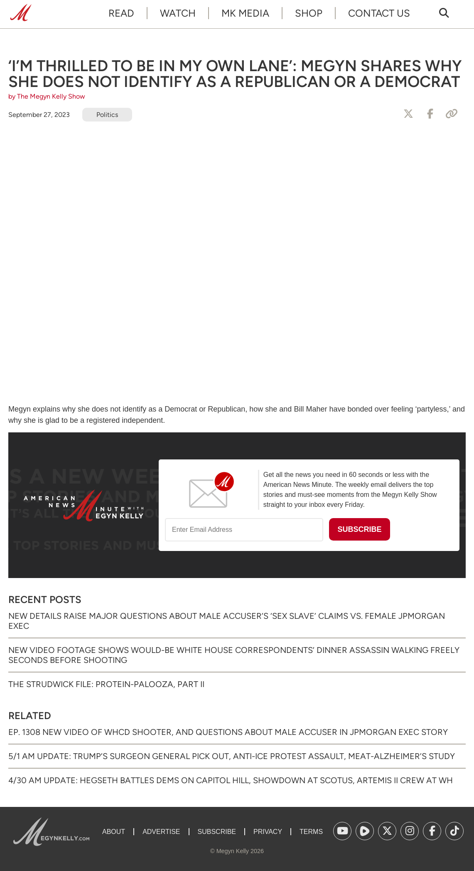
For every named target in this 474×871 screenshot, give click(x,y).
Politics (107, 115)
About (113, 831)
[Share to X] (408, 114)
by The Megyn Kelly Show (46, 96)
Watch (178, 13)
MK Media (245, 13)
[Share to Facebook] (430, 114)
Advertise (161, 831)
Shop (308, 13)
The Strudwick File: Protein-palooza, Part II (106, 684)
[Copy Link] (452, 114)
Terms (311, 831)
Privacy (267, 831)
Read (121, 13)
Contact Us (379, 13)
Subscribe (217, 831)
